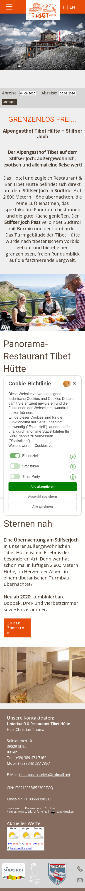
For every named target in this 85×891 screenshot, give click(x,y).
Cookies (50, 808)
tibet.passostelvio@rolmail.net (44, 774)
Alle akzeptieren (42, 486)
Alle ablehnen (42, 506)
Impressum (14, 808)
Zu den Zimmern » (15, 628)
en (72, 7)
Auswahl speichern (42, 496)
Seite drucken (65, 812)
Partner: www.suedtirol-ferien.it (27, 812)
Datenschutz (33, 808)
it (63, 7)
